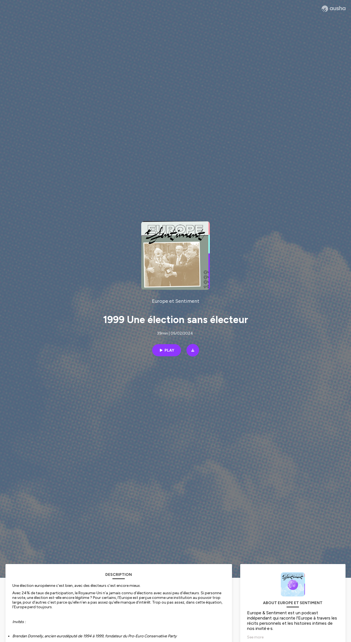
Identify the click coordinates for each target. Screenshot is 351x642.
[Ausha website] (334, 8)
